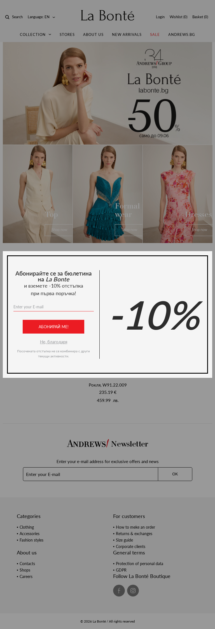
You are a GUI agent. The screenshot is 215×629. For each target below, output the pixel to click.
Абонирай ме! (54, 326)
